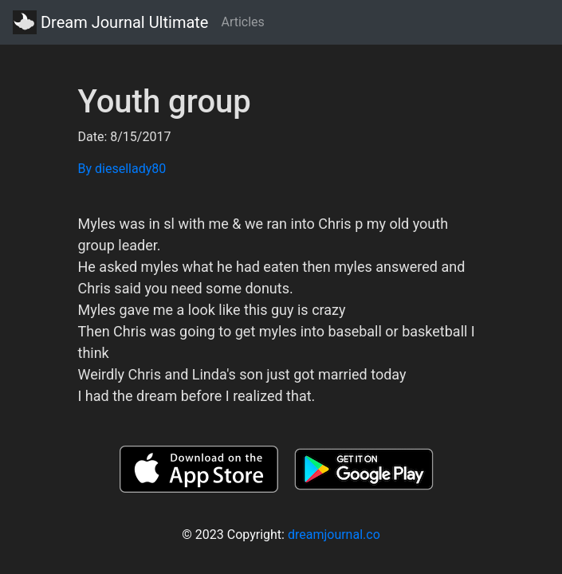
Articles (242, 21)
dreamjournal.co (334, 534)
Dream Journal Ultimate (110, 22)
